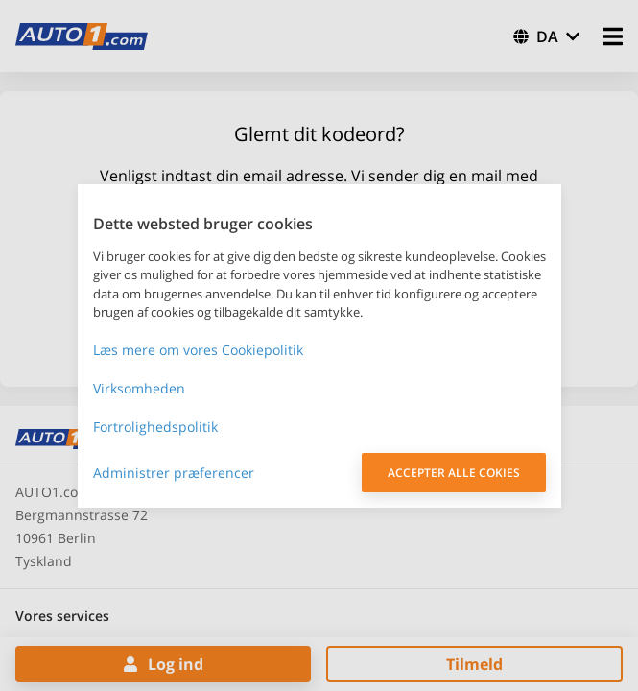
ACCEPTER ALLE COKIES (454, 473)
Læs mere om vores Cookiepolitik (198, 350)
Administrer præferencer (173, 473)
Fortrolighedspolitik (155, 426)
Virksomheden (139, 388)
